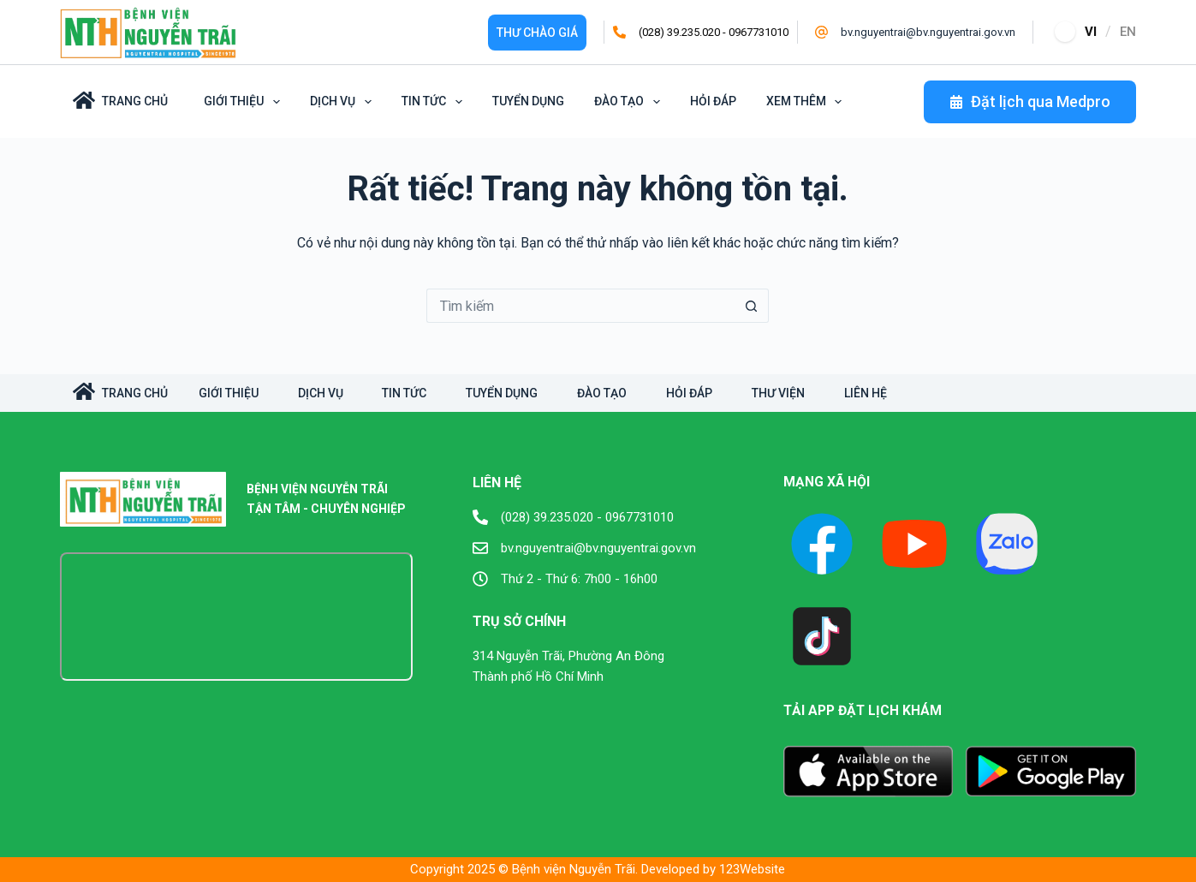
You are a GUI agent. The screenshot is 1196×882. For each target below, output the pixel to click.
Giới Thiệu (245, 102)
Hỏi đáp (713, 101)
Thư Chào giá (537, 32)
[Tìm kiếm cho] (580, 306)
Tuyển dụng (528, 101)
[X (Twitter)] (1006, 543)
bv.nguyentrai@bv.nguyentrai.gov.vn (928, 32)
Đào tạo (630, 102)
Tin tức (435, 102)
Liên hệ (892, 393)
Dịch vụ (344, 102)
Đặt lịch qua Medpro (1029, 101)
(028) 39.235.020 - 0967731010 (713, 32)
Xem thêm (807, 102)
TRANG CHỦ (120, 391)
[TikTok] (821, 636)
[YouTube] (914, 543)
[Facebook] (821, 543)
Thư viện (801, 393)
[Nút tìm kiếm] (752, 306)
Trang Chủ (120, 100)
